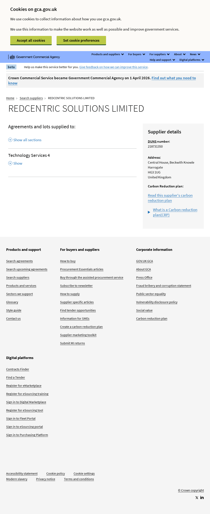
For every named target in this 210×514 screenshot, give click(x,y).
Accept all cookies (31, 40)
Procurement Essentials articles (81, 269)
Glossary (12, 302)
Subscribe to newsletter (76, 285)
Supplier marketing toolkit (78, 335)
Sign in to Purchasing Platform (27, 435)
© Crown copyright (191, 490)
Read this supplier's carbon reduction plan (170, 198)
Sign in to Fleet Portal (20, 418)
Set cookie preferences (81, 40)
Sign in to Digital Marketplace (26, 402)
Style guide (13, 310)
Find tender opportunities (78, 310)
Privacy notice (45, 479)
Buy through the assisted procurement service (91, 277)
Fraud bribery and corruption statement (163, 285)
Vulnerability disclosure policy (156, 302)
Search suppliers (31, 98)
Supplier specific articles (77, 302)
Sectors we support (19, 294)
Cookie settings (84, 473)
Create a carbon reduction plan (81, 327)
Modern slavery (16, 479)
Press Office (144, 277)
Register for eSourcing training (27, 394)
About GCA (143, 269)
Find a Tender (15, 377)
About (179, 54)
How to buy (67, 261)
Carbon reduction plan (151, 318)
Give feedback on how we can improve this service (113, 67)
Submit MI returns (72, 343)
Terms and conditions (79, 479)
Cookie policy (55, 473)
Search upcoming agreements (26, 269)
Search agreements (19, 261)
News (195, 54)
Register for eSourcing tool (24, 410)
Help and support (162, 60)
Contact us (13, 318)
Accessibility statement (22, 473)
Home (10, 98)
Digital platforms (191, 60)
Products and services (21, 285)
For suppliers (159, 54)
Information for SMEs (74, 318)
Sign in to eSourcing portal (24, 427)
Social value (144, 310)
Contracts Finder (17, 369)
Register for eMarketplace (23, 385)
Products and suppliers (107, 54)
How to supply (70, 294)
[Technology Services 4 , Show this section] (72, 160)
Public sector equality (151, 294)
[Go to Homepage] (191, 476)
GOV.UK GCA (144, 261)
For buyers (136, 54)
